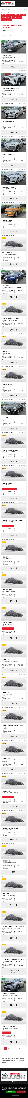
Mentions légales (14, 1084)
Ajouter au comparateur (9, 70)
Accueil (14, 1081)
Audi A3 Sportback (6, 20)
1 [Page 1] (5, 1048)
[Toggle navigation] (25, 3)
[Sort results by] (14, 30)
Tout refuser (21, 1091)
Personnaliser (15, 1094)
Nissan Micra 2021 (6, 17)
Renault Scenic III (6, 14)
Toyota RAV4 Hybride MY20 (18, 14)
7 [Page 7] (22, 1048)
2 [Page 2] (8, 1048)
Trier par (4, 30)
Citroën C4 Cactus (17, 17)
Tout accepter (10, 1091)
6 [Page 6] (19, 1048)
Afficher (4, 36)
